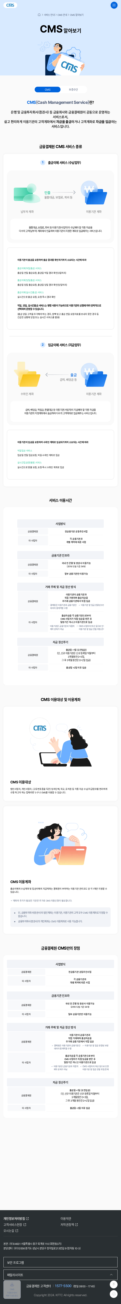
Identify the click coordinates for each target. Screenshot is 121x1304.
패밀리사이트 (15, 1275)
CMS (47, 89)
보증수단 (73, 89)
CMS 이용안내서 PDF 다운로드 (12, 1289)
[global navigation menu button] (114, 5)
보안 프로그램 (15, 1262)
